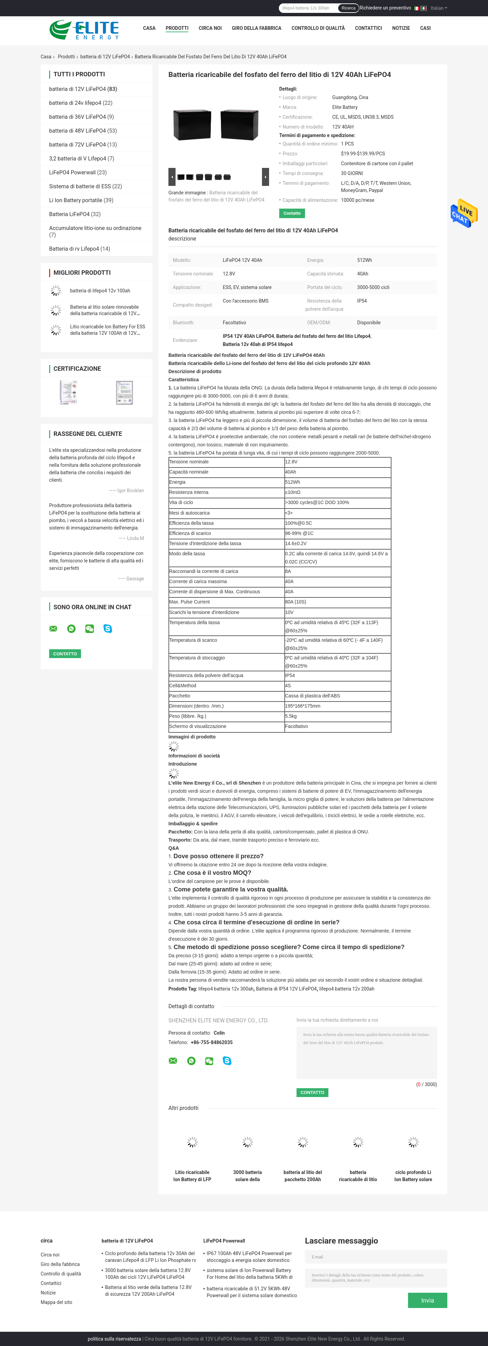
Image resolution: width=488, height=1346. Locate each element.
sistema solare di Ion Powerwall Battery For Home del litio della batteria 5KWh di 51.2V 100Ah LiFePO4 (250, 1275)
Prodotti (177, 28)
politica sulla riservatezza (114, 1339)
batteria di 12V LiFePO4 (105, 56)
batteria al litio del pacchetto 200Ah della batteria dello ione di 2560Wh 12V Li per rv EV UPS (303, 1176)
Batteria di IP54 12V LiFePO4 (286, 989)
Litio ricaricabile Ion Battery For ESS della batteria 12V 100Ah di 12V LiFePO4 (107, 333)
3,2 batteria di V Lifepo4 (77, 158)
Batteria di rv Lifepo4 (74, 249)
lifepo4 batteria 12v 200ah (346, 989)
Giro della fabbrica (256, 28)
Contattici (368, 28)
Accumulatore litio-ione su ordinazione (95, 228)
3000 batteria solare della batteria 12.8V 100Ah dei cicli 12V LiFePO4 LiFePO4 (247, 1176)
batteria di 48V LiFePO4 (77, 131)
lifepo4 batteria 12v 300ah (226, 989)
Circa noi (210, 28)
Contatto (292, 213)
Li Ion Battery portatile (75, 200)
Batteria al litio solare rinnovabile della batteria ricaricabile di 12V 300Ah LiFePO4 (104, 313)
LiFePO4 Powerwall (72, 172)
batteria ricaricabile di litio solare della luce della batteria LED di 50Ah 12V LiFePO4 (358, 1176)
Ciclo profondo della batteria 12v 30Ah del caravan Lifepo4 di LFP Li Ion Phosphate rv (150, 1257)
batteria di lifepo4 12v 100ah (100, 290)
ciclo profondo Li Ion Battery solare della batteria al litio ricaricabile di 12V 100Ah (413, 1176)
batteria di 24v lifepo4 (75, 103)
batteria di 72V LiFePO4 (77, 144)
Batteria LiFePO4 (69, 214)
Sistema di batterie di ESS (80, 186)
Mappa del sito (56, 1302)
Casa (149, 28)
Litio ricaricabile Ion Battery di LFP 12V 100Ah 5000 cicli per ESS (192, 1176)
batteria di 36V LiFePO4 (77, 117)
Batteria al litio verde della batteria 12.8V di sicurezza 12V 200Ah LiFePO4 (148, 1291)
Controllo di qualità (318, 28)
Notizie (401, 28)
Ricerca (348, 8)
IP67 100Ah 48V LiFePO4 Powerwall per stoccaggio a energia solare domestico (249, 1257)
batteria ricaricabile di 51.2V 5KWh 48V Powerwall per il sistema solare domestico (252, 1292)
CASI (425, 28)
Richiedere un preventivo (385, 8)
